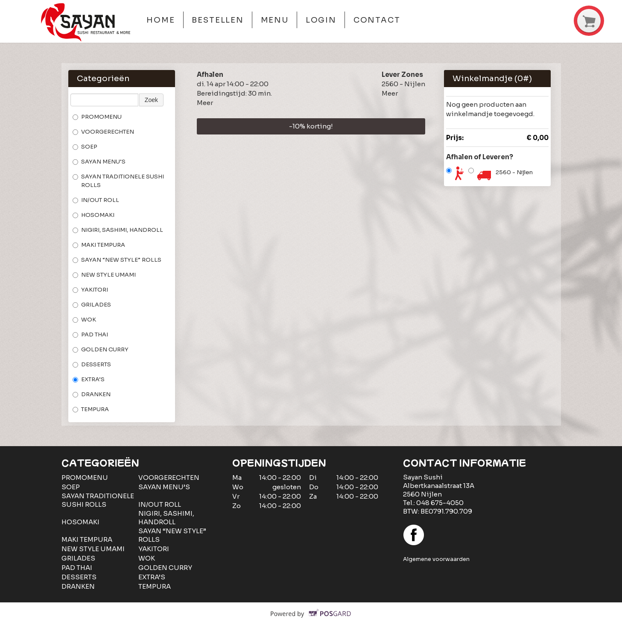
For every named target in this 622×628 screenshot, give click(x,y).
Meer (205, 103)
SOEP (85, 146)
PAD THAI (90, 334)
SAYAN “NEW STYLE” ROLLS (117, 259)
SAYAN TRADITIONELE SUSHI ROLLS (118, 181)
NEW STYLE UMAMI (104, 274)
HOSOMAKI (93, 215)
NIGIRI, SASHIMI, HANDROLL (118, 230)
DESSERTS (92, 364)
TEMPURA (91, 409)
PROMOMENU (97, 116)
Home (160, 20)
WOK (84, 319)
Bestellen (218, 20)
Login (321, 20)
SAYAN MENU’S (99, 161)
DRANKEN (92, 394)
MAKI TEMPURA (99, 244)
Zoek (151, 99)
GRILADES (92, 304)
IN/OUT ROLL (96, 200)
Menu (275, 20)
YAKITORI (90, 289)
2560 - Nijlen (514, 172)
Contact (376, 20)
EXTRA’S (89, 379)
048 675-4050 (440, 503)
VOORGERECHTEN (103, 131)
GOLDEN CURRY (100, 349)
